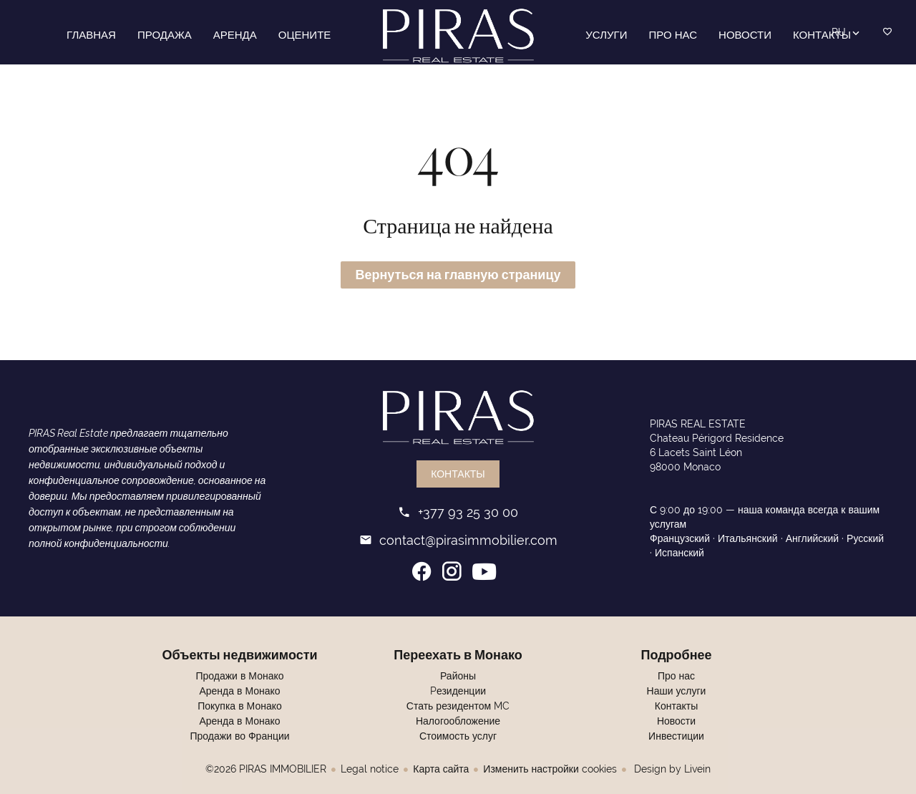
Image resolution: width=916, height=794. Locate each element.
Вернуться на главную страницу (457, 275)
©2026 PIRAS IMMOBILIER (265, 769)
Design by (671, 769)
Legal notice (370, 769)
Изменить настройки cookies (549, 769)
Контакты (458, 474)
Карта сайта (441, 769)
